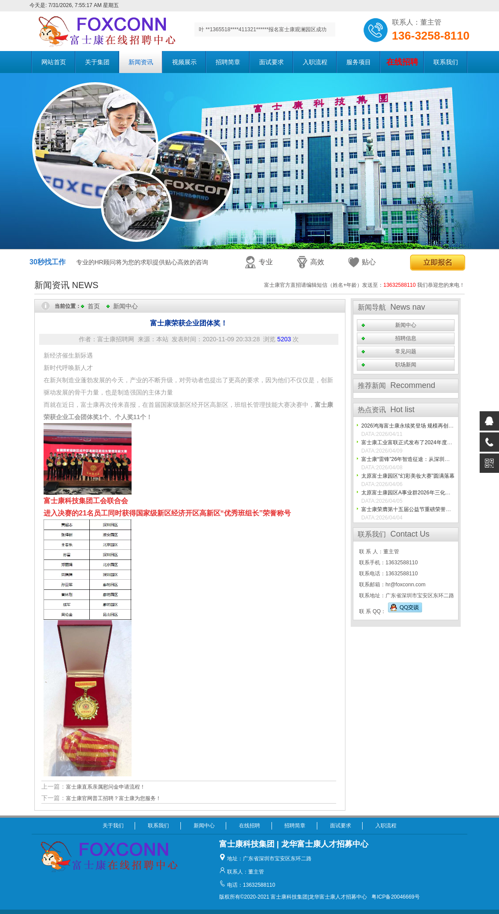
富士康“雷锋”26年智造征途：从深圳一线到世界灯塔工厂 (426, 459)
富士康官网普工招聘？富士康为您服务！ (113, 798)
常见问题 (405, 351)
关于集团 (97, 62)
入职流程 (315, 62)
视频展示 (184, 62)
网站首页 (53, 62)
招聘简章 (228, 62)
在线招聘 (249, 826)
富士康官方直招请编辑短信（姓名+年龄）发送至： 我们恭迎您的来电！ (364, 285)
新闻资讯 (140, 62)
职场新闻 (405, 365)
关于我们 (113, 826)
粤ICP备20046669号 (395, 897)
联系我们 (445, 62)
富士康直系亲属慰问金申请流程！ (105, 787)
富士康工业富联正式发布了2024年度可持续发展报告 (422, 442)
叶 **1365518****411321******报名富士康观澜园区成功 (263, 29)
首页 (94, 306)
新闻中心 (125, 306)
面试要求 (271, 62)
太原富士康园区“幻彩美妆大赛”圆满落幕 (408, 476)
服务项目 (358, 62)
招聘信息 (405, 338)
